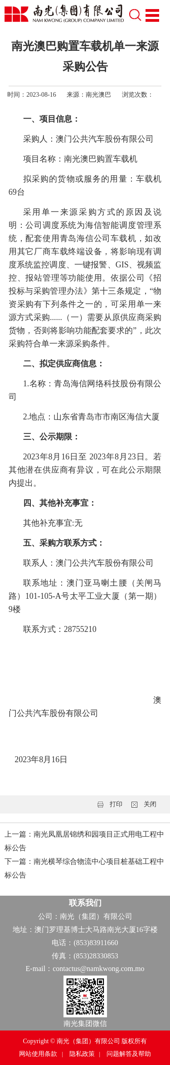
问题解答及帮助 (129, 1053)
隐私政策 (82, 1053)
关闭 (150, 804)
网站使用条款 (38, 1053)
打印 (116, 804)
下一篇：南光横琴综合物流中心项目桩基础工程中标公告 (84, 868)
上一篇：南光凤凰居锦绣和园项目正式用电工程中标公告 (84, 841)
